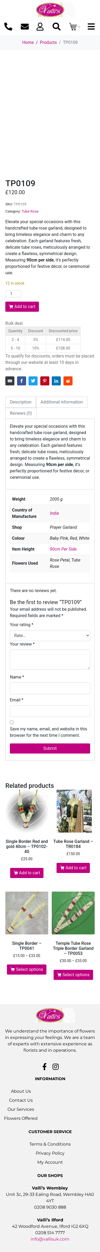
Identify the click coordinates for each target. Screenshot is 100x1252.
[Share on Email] (9, 380)
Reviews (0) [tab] (21, 413)
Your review (22, 644)
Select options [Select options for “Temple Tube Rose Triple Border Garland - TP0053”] (75, 974)
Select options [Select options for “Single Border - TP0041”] (29, 969)
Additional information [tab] (62, 402)
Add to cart (24, 306)
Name (17, 677)
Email (16, 699)
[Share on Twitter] (33, 380)
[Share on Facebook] (21, 380)
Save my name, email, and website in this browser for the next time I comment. (48, 732)
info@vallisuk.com (50, 1239)
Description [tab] (20, 402)
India (54, 513)
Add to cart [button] (29, 872)
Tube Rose (30, 211)
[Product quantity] (13, 293)
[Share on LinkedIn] (56, 380)
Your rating (21, 624)
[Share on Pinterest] (44, 380)
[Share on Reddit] (68, 380)
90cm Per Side (63, 549)
